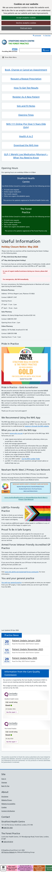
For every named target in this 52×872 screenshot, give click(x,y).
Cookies (4, 807)
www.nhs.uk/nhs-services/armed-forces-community (22, 572)
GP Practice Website (8, 852)
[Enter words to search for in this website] (30, 50)
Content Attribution (8, 811)
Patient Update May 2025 (24, 658)
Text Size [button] (47, 35)
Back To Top (5, 786)
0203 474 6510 (7, 842)
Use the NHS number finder (31, 459)
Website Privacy (6, 800)
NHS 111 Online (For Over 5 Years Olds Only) (26, 126)
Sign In (3, 779)
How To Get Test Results (26, 87)
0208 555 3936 (7, 828)
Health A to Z (26, 136)
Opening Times (26, 115)
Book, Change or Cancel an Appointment (26, 69)
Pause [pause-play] (3, 869)
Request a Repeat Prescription (26, 78)
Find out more (26, 28)
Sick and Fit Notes (26, 106)
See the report (10, 712)
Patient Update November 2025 (27, 649)
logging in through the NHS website (37, 426)
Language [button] (37, 35)
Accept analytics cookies (26, 18)
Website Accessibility (8, 804)
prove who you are (16, 433)
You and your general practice (11, 582)
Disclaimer (4, 796)
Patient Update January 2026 (26, 640)
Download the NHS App (26, 145)
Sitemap (4, 782)
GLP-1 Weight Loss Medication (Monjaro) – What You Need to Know (26, 156)
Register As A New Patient (26, 97)
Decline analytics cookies (26, 23)
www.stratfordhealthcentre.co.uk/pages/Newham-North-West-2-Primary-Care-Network (26, 498)
